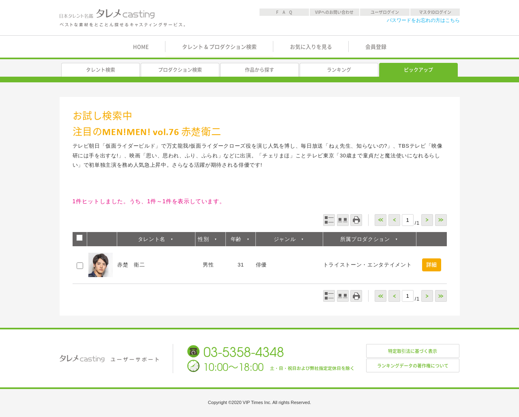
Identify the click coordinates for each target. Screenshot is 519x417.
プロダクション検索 (180, 69)
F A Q (284, 12)
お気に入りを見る (311, 46)
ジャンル (285, 239)
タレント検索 (100, 69)
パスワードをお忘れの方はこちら (423, 20)
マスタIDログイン (435, 12)
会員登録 (375, 46)
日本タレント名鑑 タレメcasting (123, 18)
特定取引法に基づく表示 (412, 351)
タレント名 (151, 239)
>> (440, 220)
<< (380, 220)
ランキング (339, 69)
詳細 (431, 264)
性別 (203, 239)
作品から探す (259, 69)
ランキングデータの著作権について (412, 365)
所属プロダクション (365, 239)
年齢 (236, 239)
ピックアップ (418, 69)
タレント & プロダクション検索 (219, 46)
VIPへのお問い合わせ (334, 12)
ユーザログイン (385, 12)
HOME (141, 46)
